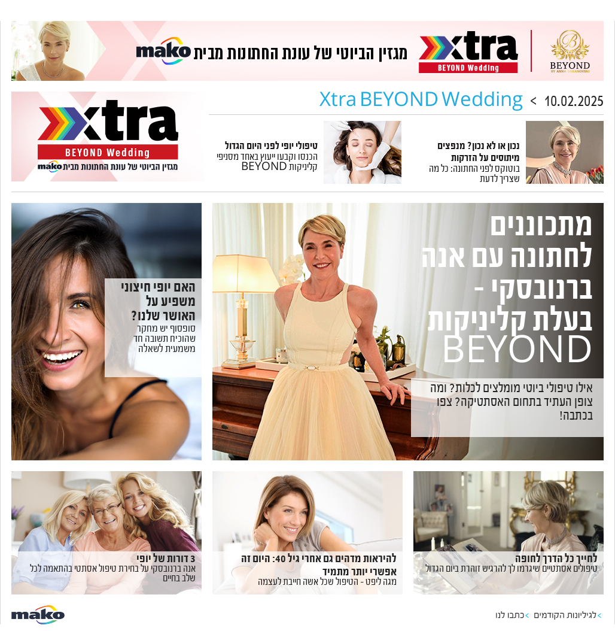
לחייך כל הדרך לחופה (556, 560)
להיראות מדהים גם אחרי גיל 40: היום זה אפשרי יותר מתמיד (319, 566)
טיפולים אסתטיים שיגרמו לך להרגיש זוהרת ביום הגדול (511, 570)
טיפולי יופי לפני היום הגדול (271, 147)
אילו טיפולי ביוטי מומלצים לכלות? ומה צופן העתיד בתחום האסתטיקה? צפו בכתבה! (511, 403)
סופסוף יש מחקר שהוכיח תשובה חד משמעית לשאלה (164, 340)
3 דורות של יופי (166, 560)
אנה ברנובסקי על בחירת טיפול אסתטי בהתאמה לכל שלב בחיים (113, 575)
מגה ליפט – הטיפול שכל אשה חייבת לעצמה (327, 583)
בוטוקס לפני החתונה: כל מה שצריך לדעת (474, 175)
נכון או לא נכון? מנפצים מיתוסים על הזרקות (478, 153)
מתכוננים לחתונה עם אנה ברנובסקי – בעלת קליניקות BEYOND (507, 293)
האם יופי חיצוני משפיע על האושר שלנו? (158, 303)
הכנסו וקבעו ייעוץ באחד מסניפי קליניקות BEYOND (267, 163)
